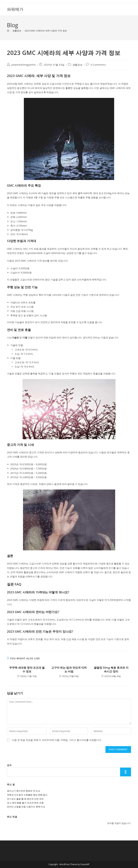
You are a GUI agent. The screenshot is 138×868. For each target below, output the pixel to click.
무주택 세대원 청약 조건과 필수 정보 (27, 669)
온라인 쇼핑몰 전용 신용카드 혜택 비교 (26, 806)
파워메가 (15, 9)
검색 (9, 765)
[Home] (8, 30)
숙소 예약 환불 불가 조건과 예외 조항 (25, 802)
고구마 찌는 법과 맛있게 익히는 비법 (69, 669)
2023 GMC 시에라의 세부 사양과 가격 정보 (46, 30)
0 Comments (98, 64)
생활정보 (77, 64)
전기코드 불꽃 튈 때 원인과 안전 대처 (25, 798)
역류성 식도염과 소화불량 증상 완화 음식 (27, 794)
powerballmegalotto (23, 64)
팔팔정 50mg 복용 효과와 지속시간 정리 (111, 669)
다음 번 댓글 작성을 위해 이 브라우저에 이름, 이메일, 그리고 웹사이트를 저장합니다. (57, 740)
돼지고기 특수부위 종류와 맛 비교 (23, 790)
